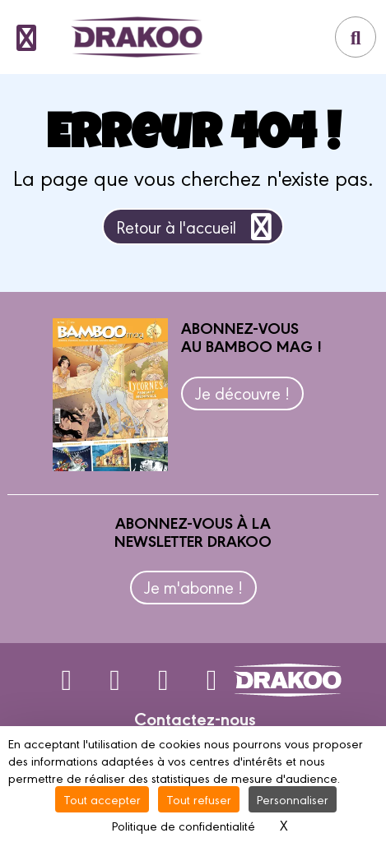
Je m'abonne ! (193, 587)
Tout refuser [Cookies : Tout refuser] (198, 799)
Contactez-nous (195, 718)
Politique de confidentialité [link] (183, 825)
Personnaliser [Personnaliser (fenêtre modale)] (292, 799)
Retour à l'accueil (197, 226)
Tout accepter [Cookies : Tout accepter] (102, 799)
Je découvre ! (242, 393)
